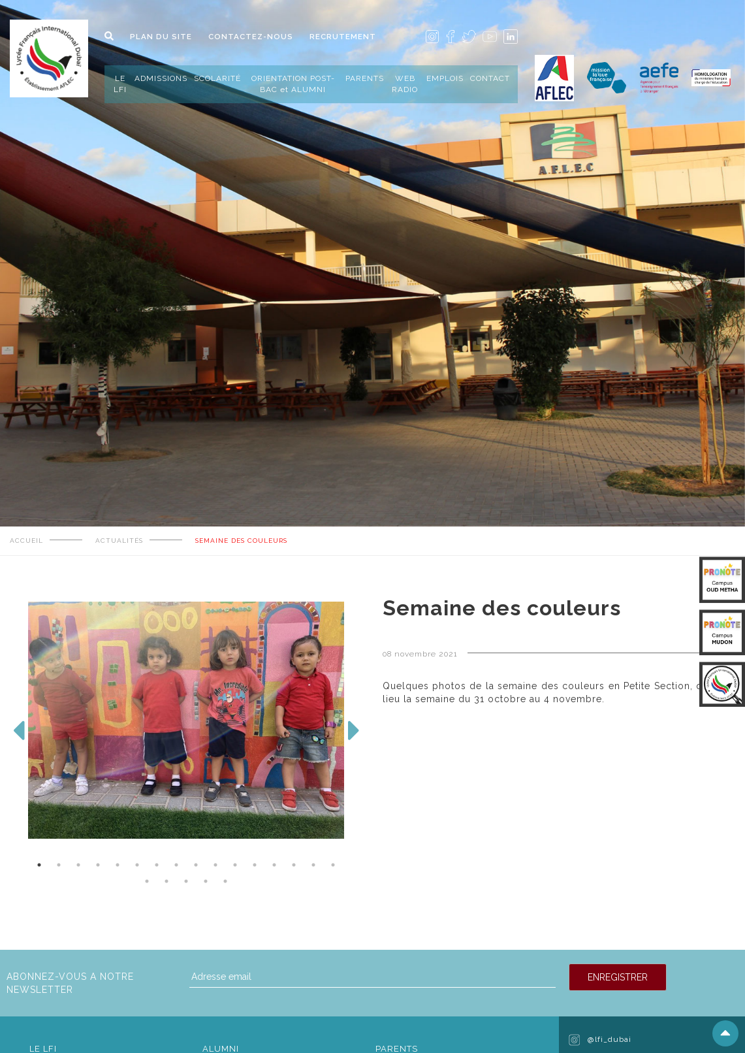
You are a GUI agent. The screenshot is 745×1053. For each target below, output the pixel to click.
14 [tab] (293, 864)
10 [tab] (215, 864)
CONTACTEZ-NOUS (250, 36)
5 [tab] (117, 864)
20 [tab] (205, 881)
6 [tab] (137, 864)
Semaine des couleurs (241, 540)
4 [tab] (97, 864)
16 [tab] (333, 864)
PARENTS (364, 78)
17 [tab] (146, 881)
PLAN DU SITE (161, 36)
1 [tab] (39, 864)
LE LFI (120, 84)
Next (353, 736)
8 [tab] (176, 864)
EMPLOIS (445, 78)
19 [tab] (186, 881)
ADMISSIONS (161, 78)
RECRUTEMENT (342, 36)
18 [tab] (166, 881)
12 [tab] (254, 864)
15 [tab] (313, 864)
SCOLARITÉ (217, 78)
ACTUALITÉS (119, 540)
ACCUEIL (26, 540)
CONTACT (490, 78)
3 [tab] (78, 864)
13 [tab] (274, 864)
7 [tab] (156, 864)
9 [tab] (195, 864)
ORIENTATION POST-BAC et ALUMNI (293, 84)
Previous (18, 736)
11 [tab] (235, 864)
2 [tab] (58, 864)
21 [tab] (225, 881)
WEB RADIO (405, 84)
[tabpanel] (372, 198)
